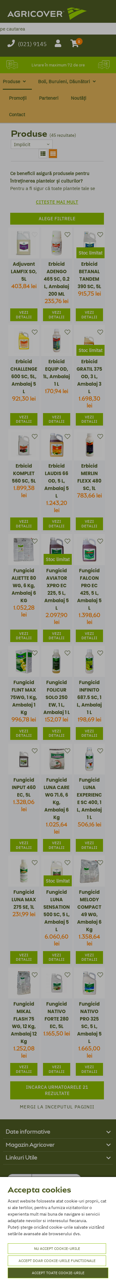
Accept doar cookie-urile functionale (57, 1260)
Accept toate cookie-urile (58, 1272)
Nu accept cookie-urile (57, 1248)
